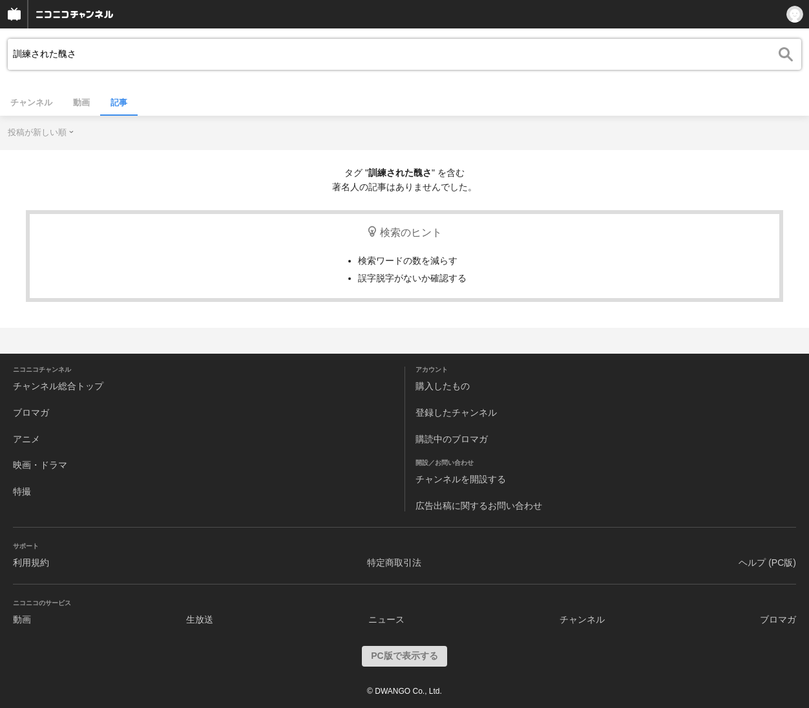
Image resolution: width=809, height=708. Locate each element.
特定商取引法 (394, 562)
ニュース (386, 619)
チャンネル (31, 102)
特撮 (22, 491)
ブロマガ (31, 412)
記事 (118, 102)
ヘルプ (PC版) (767, 562)
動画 (81, 102)
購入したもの (442, 386)
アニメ (26, 439)
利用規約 (31, 562)
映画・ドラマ (40, 465)
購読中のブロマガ (451, 439)
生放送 (199, 619)
